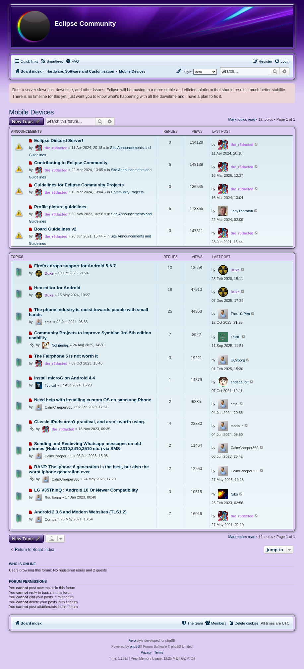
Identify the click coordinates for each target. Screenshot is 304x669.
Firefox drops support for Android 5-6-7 (75, 265)
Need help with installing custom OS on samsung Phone (92, 399)
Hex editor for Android (57, 287)
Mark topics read (241, 119)
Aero (132, 640)
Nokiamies (60, 345)
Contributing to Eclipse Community (70, 162)
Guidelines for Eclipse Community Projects (79, 184)
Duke (49, 273)
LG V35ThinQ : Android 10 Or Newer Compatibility (86, 490)
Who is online (22, 564)
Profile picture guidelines (60, 206)
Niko (234, 494)
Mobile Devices (31, 112)
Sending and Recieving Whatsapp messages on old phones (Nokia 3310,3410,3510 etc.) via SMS (85, 446)
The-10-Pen (240, 314)
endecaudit (240, 382)
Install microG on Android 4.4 (64, 377)
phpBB (135, 646)
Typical (50, 385)
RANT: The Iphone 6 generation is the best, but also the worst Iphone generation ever (89, 469)
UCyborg (238, 360)
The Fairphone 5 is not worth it (66, 356)
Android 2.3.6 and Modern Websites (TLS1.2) (80, 511)
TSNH (236, 337)
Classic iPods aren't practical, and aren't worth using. (89, 421)
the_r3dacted (56, 148)
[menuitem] (51, 61)
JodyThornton (242, 211)
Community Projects (127, 192)
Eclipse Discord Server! (58, 140)
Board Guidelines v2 (55, 229)
